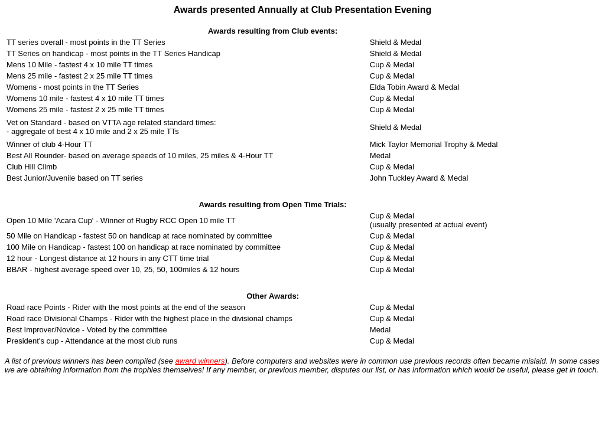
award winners (200, 361)
